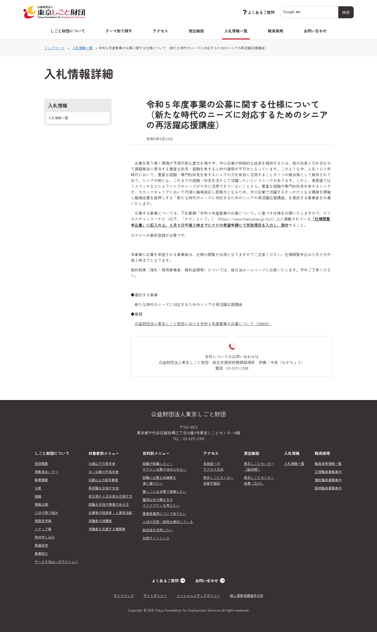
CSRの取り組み (46, 512)
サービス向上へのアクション (56, 561)
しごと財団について (67, 31)
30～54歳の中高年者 (103, 471)
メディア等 (43, 528)
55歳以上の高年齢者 (103, 479)
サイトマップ (123, 595)
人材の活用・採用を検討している (168, 521)
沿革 (38, 488)
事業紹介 (41, 553)
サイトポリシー (155, 595)
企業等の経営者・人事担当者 (110, 512)
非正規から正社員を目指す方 (110, 496)
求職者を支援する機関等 (107, 528)
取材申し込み (45, 537)
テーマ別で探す (118, 31)
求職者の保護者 (100, 520)
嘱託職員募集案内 (328, 479)
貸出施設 (196, 31)
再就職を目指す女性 (103, 488)
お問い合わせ (315, 31)
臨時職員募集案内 (328, 488)
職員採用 (275, 31)
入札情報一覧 (235, 31)
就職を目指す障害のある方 (108, 504)
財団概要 (41, 463)
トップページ (54, 47)
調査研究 (41, 545)
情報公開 (41, 504)
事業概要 (41, 479)
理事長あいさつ (46, 471)
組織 (38, 496)
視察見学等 (43, 520)
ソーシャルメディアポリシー (198, 595)
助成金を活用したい (158, 529)
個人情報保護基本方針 (247, 595)
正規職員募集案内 (328, 471)
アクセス (160, 31)
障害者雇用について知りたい (164, 513)
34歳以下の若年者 (101, 463)
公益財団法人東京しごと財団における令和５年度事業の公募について (203, 323)
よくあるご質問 (258, 12)
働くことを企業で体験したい (164, 491)
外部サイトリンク (156, 538)
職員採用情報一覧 (328, 463)
